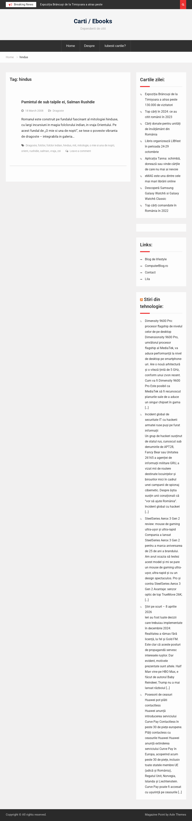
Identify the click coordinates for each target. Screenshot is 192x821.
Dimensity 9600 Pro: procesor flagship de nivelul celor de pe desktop (163, 326)
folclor (41, 145)
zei (59, 151)
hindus (67, 145)
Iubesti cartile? (115, 46)
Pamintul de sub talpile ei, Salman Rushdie (58, 102)
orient (24, 151)
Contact (150, 272)
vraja (53, 151)
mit (74, 145)
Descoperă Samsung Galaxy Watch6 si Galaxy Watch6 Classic (162, 193)
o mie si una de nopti (102, 145)
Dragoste (58, 110)
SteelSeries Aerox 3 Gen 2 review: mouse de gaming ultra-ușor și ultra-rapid (162, 524)
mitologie (83, 145)
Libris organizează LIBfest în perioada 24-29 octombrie (163, 146)
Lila (147, 279)
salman (44, 151)
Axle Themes (177, 814)
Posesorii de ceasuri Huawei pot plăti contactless (158, 700)
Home (70, 46)
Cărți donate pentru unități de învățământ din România (163, 129)
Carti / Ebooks (93, 21)
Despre (89, 46)
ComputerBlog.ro (156, 266)
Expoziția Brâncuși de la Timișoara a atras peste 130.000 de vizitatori (161, 99)
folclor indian (54, 145)
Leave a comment (80, 151)
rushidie (34, 151)
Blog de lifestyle (156, 259)
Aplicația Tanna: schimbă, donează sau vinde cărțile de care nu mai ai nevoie (162, 164)
